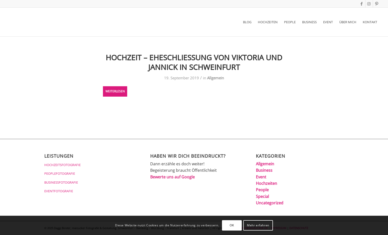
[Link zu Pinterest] (376, 3)
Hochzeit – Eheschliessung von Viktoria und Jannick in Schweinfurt (194, 62)
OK (232, 225)
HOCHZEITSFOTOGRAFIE (62, 165)
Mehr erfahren (258, 225)
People (262, 189)
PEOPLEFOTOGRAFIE (59, 173)
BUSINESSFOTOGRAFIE (61, 182)
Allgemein (215, 77)
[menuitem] (247, 22)
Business (264, 170)
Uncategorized (269, 203)
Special (262, 196)
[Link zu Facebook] (361, 3)
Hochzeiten (266, 183)
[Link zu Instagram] (369, 3)
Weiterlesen (115, 91)
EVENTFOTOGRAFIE (58, 191)
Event (261, 177)
